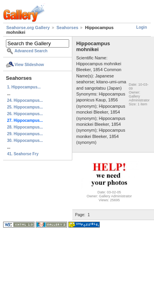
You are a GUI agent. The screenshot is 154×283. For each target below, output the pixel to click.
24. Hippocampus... (25, 100)
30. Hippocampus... (25, 140)
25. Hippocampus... (25, 107)
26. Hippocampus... (25, 114)
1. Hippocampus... (24, 87)
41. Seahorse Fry (22, 154)
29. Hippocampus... (25, 134)
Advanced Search (31, 51)
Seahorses (68, 27)
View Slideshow (29, 64)
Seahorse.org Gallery (28, 27)
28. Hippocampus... (25, 127)
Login (141, 27)
